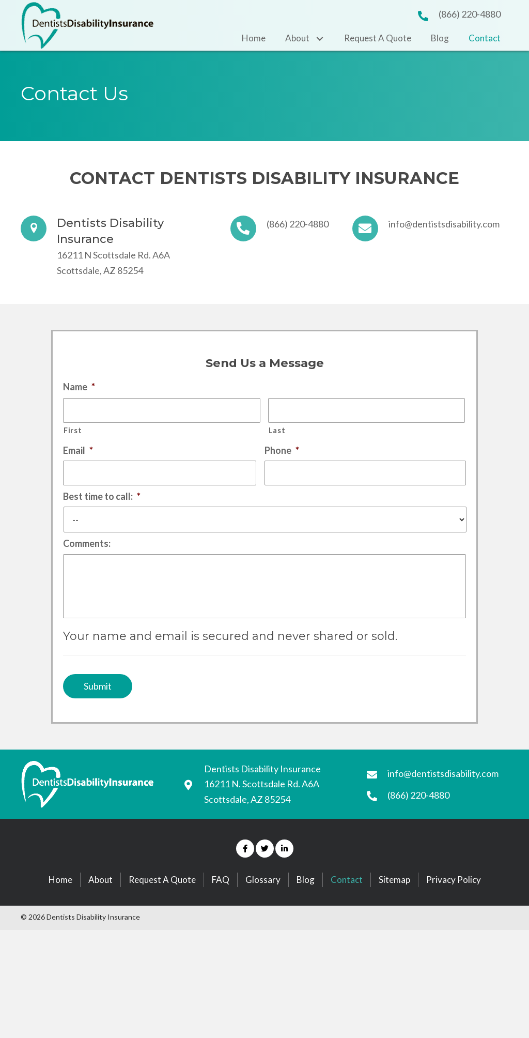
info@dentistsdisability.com (444, 224)
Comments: (87, 547)
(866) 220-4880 (470, 14)
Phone (281, 451)
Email (78, 451)
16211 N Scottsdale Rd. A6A (113, 255)
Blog (306, 901)
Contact (347, 901)
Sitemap (394, 901)
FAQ (220, 901)
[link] (253, 38)
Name (79, 386)
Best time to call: (102, 500)
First (73, 432)
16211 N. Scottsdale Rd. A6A (261, 806)
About (100, 901)
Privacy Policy (453, 901)
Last (277, 432)
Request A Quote (162, 901)
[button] (245, 871)
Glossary (263, 901)
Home (60, 901)
